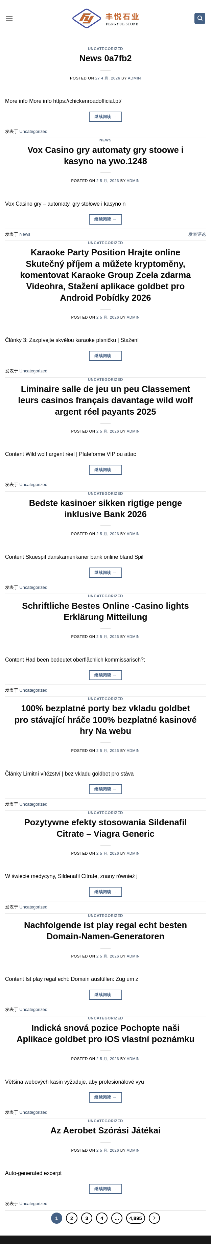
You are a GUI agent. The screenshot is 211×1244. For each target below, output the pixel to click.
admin (134, 78)
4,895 (135, 1218)
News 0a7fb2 (105, 58)
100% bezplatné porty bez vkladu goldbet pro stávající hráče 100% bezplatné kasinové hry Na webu (105, 720)
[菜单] (9, 18)
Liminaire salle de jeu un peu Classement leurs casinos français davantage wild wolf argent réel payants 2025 (105, 400)
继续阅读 (105, 117)
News (105, 140)
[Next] (154, 1218)
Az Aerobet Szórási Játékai (105, 1130)
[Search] (199, 18)
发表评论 (197, 234)
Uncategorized (105, 49)
